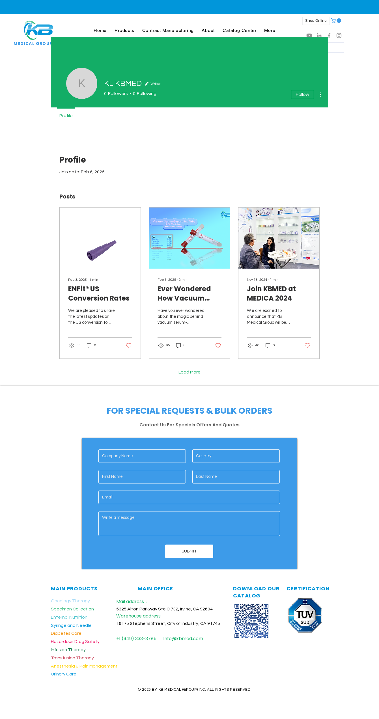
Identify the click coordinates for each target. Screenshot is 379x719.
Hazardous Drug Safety (75, 641)
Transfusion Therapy (72, 658)
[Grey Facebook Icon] (329, 35)
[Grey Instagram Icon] (339, 35)
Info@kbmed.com (183, 638)
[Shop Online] (316, 21)
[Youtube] (309, 35)
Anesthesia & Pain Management (84, 666)
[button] (124, 30)
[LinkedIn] (319, 35)
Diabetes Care (66, 633)
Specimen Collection (72, 609)
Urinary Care (63, 674)
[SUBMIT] (189, 551)
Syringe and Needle (71, 625)
